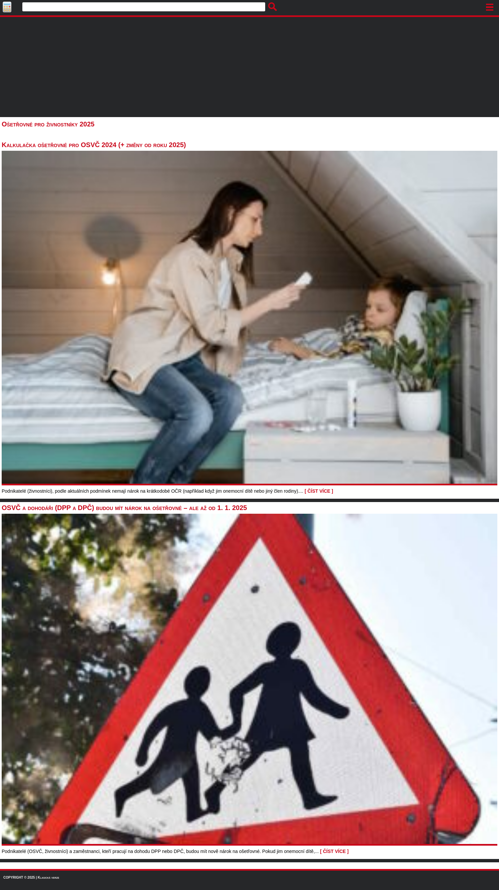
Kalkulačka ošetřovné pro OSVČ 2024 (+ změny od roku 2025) (94, 144)
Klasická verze (48, 877)
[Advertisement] (249, 67)
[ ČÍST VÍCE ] (319, 491)
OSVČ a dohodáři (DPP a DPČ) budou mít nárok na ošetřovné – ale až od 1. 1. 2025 (124, 507)
